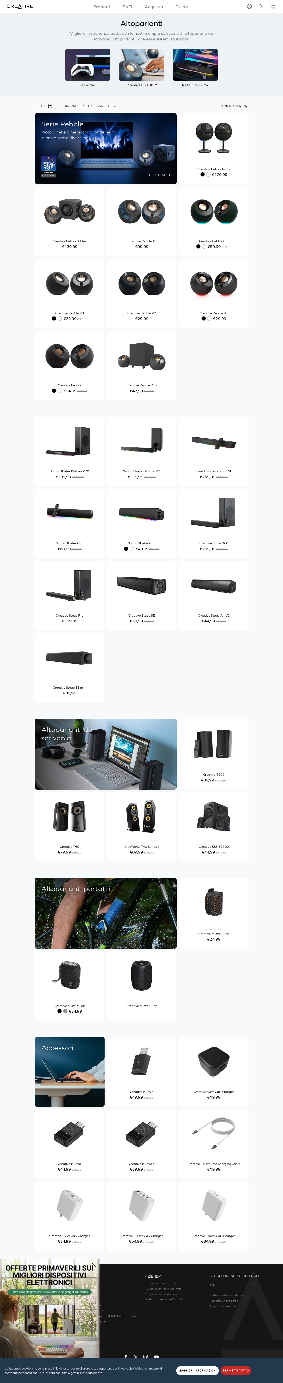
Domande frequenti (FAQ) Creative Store (108, 1316)
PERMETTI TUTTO (236, 1370)
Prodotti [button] (101, 6)
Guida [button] (182, 6)
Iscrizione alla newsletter (226, 1295)
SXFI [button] (127, 6)
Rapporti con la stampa (161, 1294)
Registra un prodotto (224, 1300)
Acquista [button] (154, 6)
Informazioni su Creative (161, 1283)
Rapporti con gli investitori (163, 1288)
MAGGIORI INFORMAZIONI (197, 1370)
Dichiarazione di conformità (164, 1299)
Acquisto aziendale (223, 1306)
